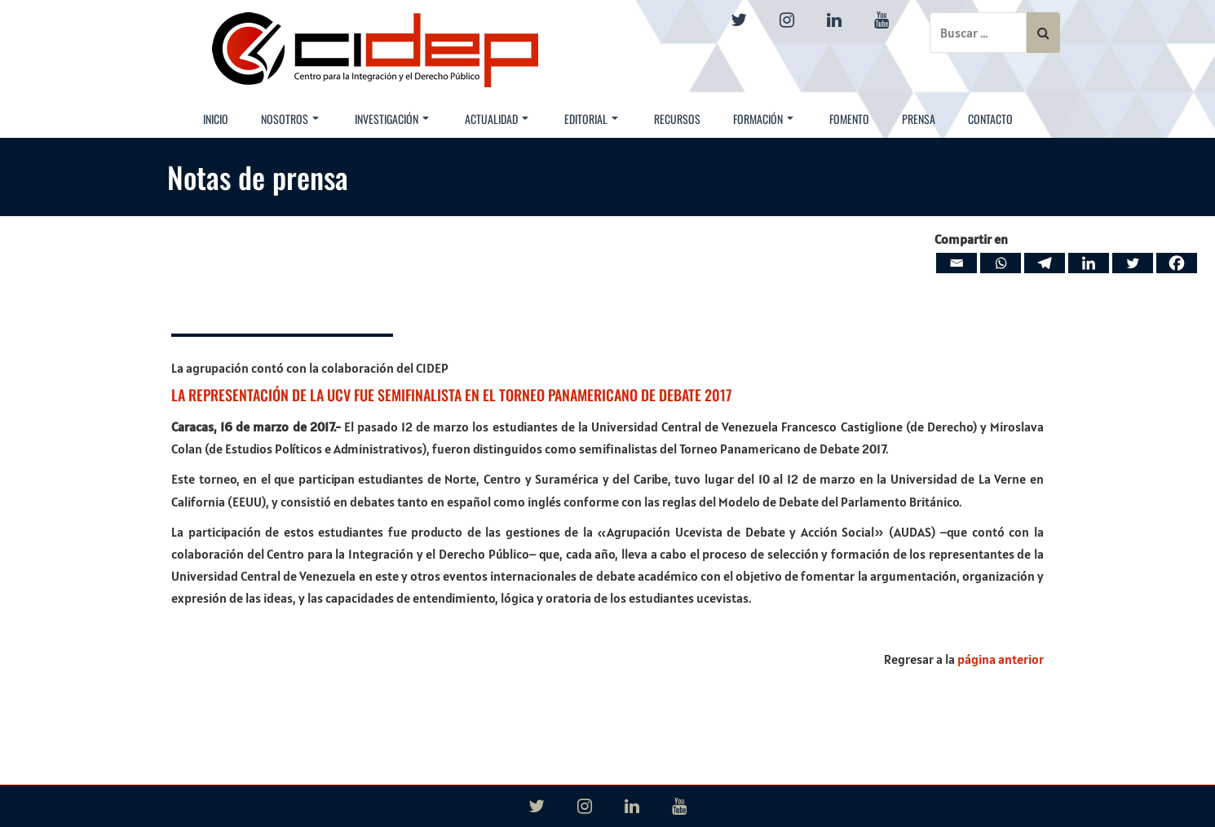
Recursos (677, 118)
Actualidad (496, 118)
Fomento (849, 118)
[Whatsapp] (1000, 263)
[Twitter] (1132, 263)
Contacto (990, 118)
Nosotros (290, 118)
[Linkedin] (1088, 263)
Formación (763, 118)
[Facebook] (1176, 263)
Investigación (392, 118)
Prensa (918, 118)
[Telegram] (1044, 263)
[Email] (956, 263)
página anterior (1000, 659)
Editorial (591, 118)
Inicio (215, 118)
